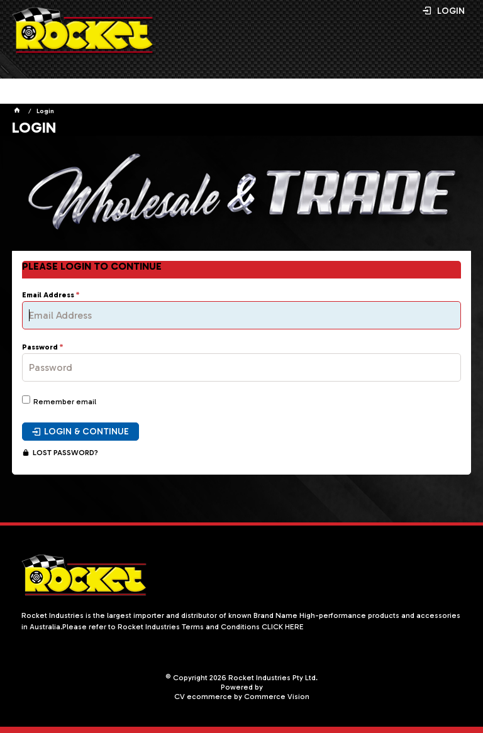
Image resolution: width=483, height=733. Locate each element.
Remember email (64, 401)
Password (40, 347)
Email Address (48, 295)
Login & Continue (86, 431)
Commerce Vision (276, 696)
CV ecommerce (203, 696)
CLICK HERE (283, 626)
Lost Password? (65, 452)
